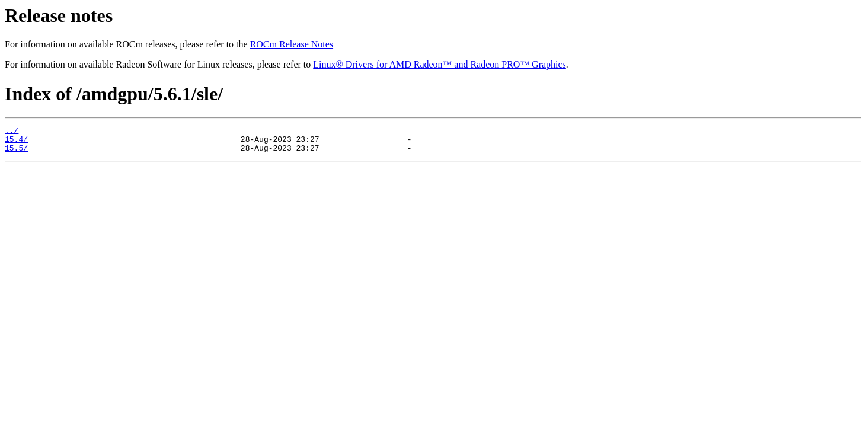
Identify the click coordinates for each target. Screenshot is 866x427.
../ (11, 131)
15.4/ (16, 142)
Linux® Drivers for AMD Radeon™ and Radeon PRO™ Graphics (439, 64)
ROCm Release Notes (291, 44)
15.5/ (16, 153)
